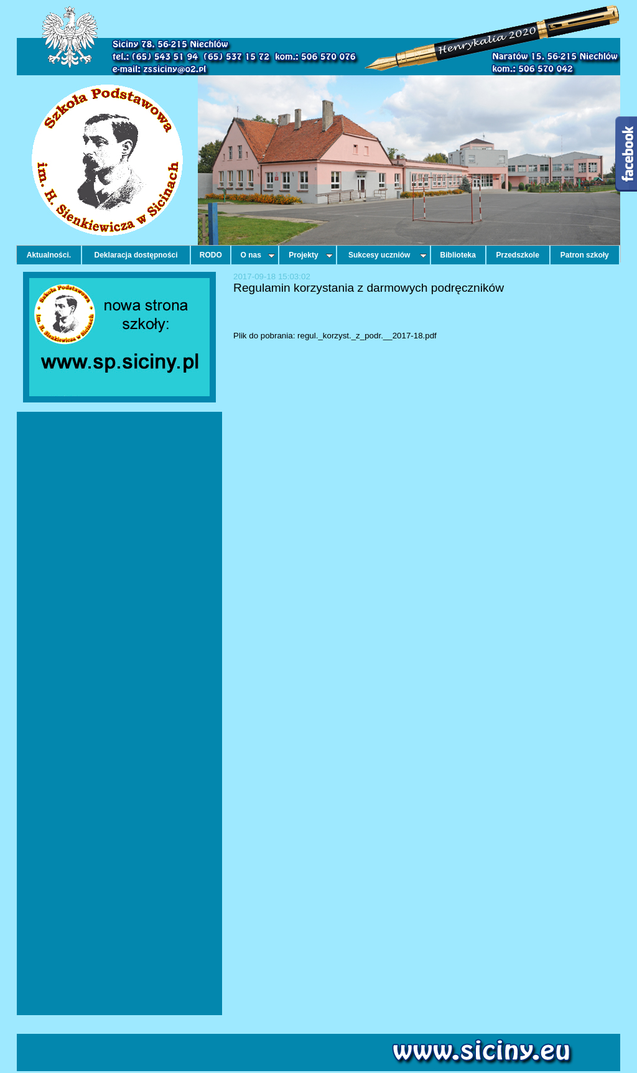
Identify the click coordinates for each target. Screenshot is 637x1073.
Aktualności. (49, 255)
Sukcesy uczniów (387, 255)
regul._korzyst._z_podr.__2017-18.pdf (367, 335)
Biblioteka (458, 255)
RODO (211, 255)
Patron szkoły (584, 255)
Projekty (310, 255)
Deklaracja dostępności (136, 255)
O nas (258, 255)
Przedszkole (517, 255)
